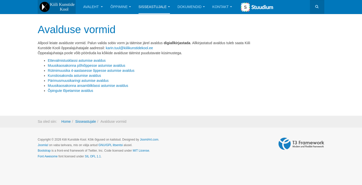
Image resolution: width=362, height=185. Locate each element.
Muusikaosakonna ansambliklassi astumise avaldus (88, 86)
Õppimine (120, 7)
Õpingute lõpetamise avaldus (70, 91)
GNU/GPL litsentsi (110, 145)
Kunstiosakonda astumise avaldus (74, 76)
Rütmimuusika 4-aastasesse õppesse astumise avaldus (91, 71)
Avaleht (93, 7)
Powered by (301, 144)
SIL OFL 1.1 (93, 156)
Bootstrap (44, 150)
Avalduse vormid (77, 29)
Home (66, 121)
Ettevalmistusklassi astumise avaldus (77, 60)
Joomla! (43, 145)
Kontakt (222, 7)
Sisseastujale (154, 7)
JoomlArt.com (149, 139)
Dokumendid (191, 7)
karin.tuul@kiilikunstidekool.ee (129, 48)
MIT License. (141, 150)
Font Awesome (48, 156)
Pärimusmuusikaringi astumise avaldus (78, 81)
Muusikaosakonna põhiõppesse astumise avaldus (86, 66)
